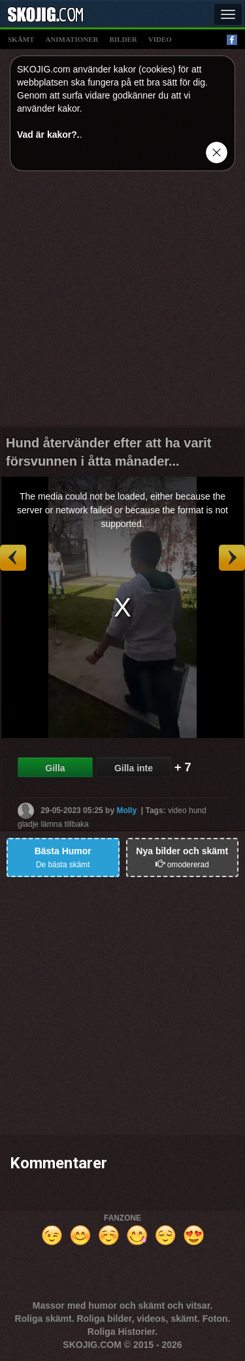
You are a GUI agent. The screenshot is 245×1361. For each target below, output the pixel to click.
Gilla (55, 768)
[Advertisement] (122, 303)
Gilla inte (133, 768)
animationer (71, 39)
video (160, 39)
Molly (126, 810)
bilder (123, 39)
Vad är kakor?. (48, 134)
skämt (21, 39)
